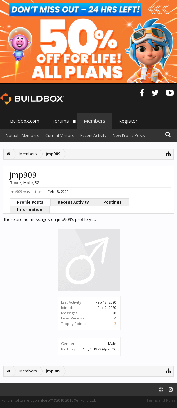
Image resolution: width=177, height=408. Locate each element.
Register (128, 121)
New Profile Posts (129, 135)
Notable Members (22, 135)
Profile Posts (30, 202)
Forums (60, 121)
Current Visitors (59, 135)
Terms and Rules (160, 400)
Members (94, 121)
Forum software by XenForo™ (49, 400)
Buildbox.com (24, 121)
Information (29, 209)
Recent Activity (73, 202)
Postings (112, 202)
